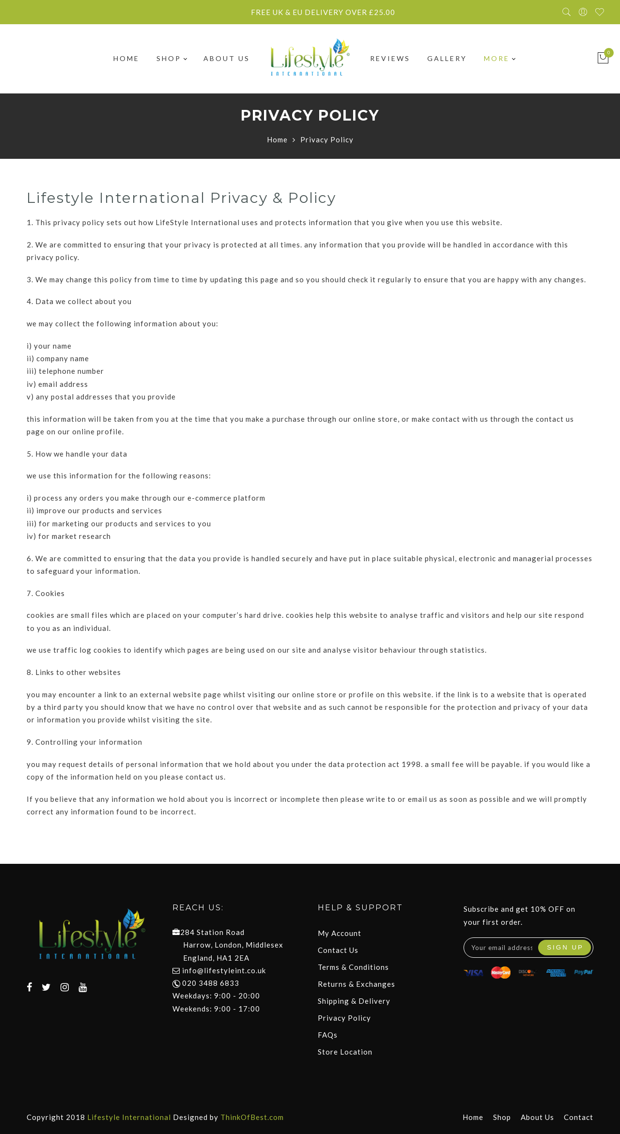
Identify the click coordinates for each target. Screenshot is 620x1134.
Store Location (345, 1051)
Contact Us (338, 950)
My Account (339, 933)
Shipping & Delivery (354, 1000)
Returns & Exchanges (356, 984)
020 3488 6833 (205, 983)
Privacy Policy (344, 1017)
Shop (171, 59)
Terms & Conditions (353, 967)
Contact (578, 1117)
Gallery (447, 59)
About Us (226, 59)
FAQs (328, 1034)
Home (126, 59)
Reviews (390, 59)
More (499, 59)
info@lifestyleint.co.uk (224, 970)
